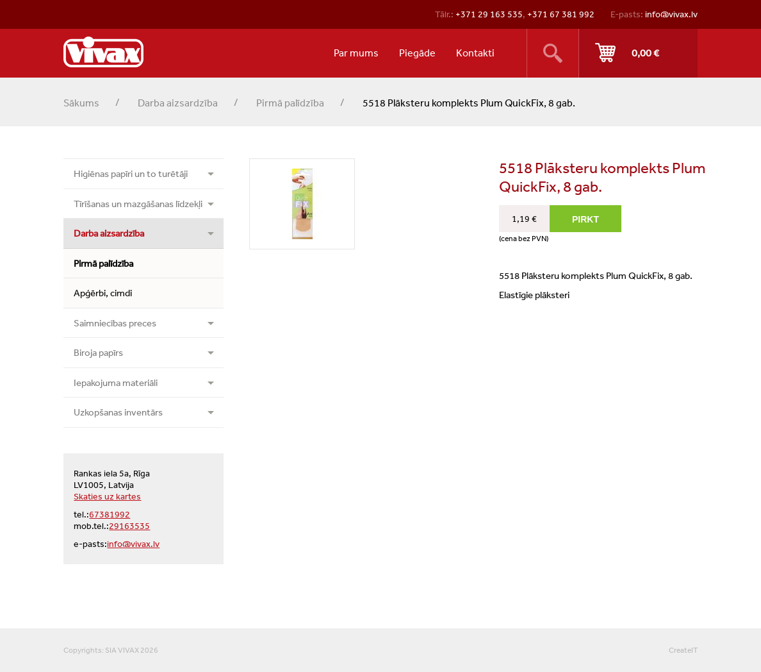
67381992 (109, 514)
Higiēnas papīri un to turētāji (131, 173)
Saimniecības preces (115, 323)
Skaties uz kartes (107, 496)
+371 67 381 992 (560, 14)
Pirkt (638, 53)
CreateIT (683, 650)
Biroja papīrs (98, 352)
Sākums (81, 102)
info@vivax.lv (671, 14)
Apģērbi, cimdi (103, 293)
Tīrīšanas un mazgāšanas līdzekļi (138, 203)
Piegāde (417, 52)
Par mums (356, 52)
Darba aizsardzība (178, 102)
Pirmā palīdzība (290, 102)
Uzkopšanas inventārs (118, 412)
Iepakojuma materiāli (116, 382)
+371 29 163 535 (489, 14)
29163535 (129, 526)
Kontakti (475, 52)
